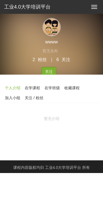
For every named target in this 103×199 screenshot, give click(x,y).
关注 (49, 71)
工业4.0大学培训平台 (27, 7)
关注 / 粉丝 (34, 98)
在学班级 (52, 88)
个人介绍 (12, 88)
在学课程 (32, 88)
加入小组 (12, 98)
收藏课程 (72, 88)
